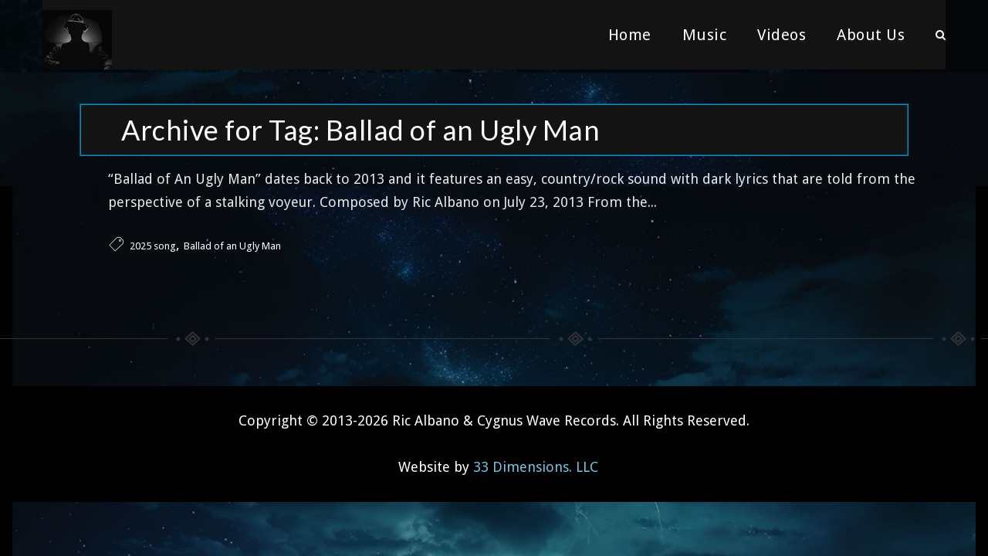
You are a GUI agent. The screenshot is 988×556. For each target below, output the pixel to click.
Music (704, 34)
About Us (871, 34)
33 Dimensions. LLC (535, 464)
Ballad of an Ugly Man (232, 243)
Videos (781, 34)
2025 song (153, 243)
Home (629, 34)
